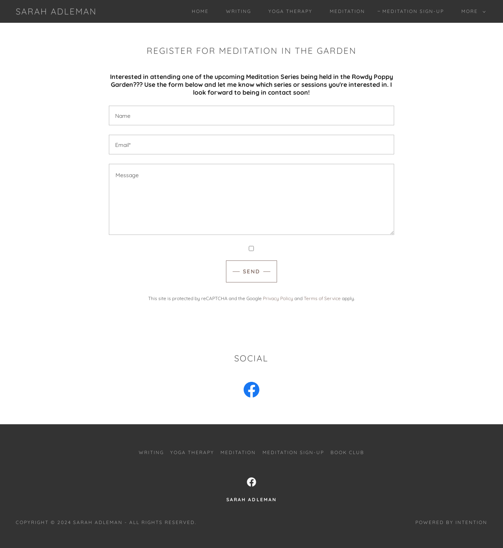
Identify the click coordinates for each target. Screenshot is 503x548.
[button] (472, 11)
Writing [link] (238, 11)
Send (251, 271)
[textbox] (251, 115)
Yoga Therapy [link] (290, 11)
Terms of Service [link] (322, 298)
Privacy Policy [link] (278, 298)
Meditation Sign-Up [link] (413, 11)
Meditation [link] (347, 11)
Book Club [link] (347, 452)
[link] (56, 12)
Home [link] (200, 11)
